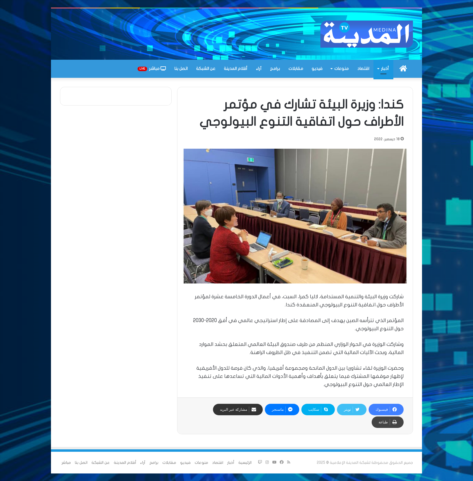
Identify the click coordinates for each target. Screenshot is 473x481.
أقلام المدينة (235, 68)
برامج (275, 68)
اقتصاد (363, 68)
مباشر (152, 68)
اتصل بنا (181, 68)
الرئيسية (245, 462)
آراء (259, 68)
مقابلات (295, 68)
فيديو (317, 68)
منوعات (341, 68)
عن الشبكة (205, 68)
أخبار (385, 68)
